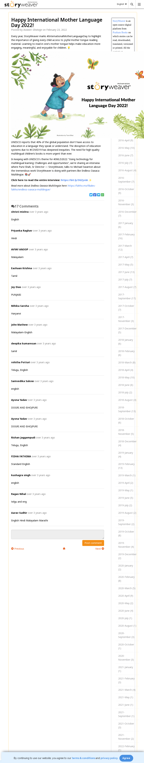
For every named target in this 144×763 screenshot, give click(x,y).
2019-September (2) (126, 522)
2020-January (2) (125, 567)
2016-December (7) (127, 213)
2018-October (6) (126, 420)
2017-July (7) (125, 279)
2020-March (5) (126, 588)
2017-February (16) (126, 236)
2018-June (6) (125, 385)
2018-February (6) (126, 353)
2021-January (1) (125, 669)
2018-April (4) (125, 370)
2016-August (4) (127, 170)
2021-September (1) (126, 714)
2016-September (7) (126, 179)
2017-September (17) (127, 296)
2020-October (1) (126, 646)
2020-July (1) (125, 618)
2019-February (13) (126, 465)
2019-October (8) (126, 533)
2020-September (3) (126, 635)
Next (99, 548)
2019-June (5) (125, 497)
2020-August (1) (127, 625)
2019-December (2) (127, 556)
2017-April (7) (125, 257)
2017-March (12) (125, 247)
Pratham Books (120, 32)
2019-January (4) (125, 454)
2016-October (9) (126, 191)
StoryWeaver (119, 21)
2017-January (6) (125, 225)
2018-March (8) (126, 362)
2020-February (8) (126, 578)
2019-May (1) (125, 490)
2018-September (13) (127, 409)
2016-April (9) (125, 140)
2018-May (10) (126, 377)
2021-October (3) (126, 725)
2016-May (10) (126, 147)
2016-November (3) (126, 202)
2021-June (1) (125, 704)
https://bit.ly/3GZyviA (74, 180)
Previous (17, 548)
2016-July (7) (125, 162)
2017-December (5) (127, 330)
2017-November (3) (126, 319)
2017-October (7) (126, 307)
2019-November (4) (126, 544)
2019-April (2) (125, 482)
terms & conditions (84, 758)
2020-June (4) (125, 610)
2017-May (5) (125, 264)
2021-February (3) (126, 680)
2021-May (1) (125, 697)
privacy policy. (110, 758)
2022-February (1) (126, 748)
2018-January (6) (125, 341)
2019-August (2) (127, 512)
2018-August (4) (127, 400)
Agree (126, 758)
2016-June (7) (125, 155)
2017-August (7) (127, 287)
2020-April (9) (125, 595)
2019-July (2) (125, 505)
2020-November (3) (126, 657)
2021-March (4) (126, 689)
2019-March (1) (126, 475)
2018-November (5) (126, 432)
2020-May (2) (125, 603)
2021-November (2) (126, 736)
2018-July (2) (125, 392)
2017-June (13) (126, 272)
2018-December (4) (127, 443)
